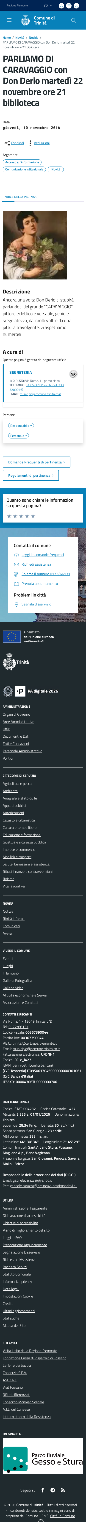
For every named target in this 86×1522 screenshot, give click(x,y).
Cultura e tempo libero (19, 827)
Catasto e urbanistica (19, 820)
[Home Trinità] (40, 20)
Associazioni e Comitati (20, 1002)
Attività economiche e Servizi (25, 995)
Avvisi (7, 933)
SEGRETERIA (20, 372)
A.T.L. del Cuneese (16, 1409)
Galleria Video (13, 988)
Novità (19, 37)
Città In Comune (62, 1516)
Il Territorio (11, 973)
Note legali (11, 1289)
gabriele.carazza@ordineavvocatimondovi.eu (43, 1185)
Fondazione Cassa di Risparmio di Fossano (34, 1358)
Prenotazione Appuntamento (25, 1245)
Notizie (33, 37)
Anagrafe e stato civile (20, 798)
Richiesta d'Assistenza (19, 1259)
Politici (8, 758)
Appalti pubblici (14, 805)
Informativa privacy (17, 1281)
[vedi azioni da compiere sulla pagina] (38, 143)
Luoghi (8, 966)
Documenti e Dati (16, 736)
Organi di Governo (16, 714)
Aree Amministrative (18, 721)
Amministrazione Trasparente (25, 1208)
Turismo (8, 878)
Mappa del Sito (14, 1325)
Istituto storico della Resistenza (27, 1416)
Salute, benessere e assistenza (26, 864)
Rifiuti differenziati (16, 1394)
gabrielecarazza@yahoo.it (32, 1180)
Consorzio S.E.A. (15, 1372)
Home (7, 37)
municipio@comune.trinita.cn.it (40, 394)
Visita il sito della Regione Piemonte (30, 1350)
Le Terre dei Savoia (17, 1365)
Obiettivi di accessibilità (20, 1223)
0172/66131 (18, 1026)
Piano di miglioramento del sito (26, 1230)
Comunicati (11, 926)
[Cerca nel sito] (73, 20)
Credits (8, 1303)
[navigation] (9, 20)
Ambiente (10, 791)
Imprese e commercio (19, 849)
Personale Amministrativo (22, 751)
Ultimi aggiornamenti (19, 1311)
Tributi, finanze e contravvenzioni (28, 871)
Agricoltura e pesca (17, 783)
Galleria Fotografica (17, 980)
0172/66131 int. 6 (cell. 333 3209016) (36, 387)
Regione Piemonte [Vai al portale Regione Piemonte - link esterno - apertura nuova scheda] (17, 5)
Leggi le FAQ (12, 1237)
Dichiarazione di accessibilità (24, 1215)
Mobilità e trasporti (17, 857)
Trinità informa (14, 918)
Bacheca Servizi (15, 1267)
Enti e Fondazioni (16, 743)
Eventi (8, 958)
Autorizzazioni (13, 813)
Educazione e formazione (22, 835)
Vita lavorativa (14, 886)
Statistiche (11, 1318)
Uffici (6, 729)
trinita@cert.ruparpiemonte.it (34, 1043)
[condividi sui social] (14, 143)
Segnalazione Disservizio (21, 1252)
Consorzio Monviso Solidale (23, 1402)
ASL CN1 (10, 1380)
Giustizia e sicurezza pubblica (24, 842)
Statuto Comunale (17, 1274)
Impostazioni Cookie (18, 1296)
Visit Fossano (13, 1387)
